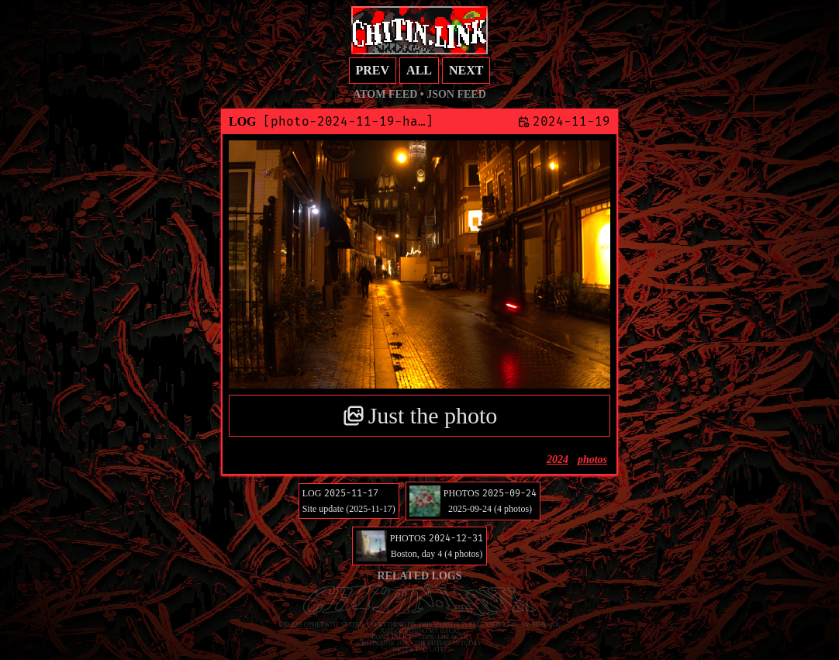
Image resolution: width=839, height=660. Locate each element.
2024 (557, 459)
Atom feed (385, 94)
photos (592, 459)
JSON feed (456, 94)
